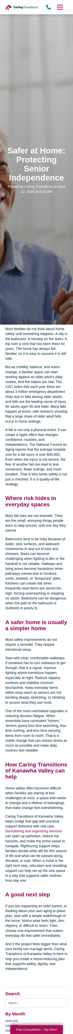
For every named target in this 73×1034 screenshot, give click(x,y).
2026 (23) (11, 1020)
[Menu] (59, 7)
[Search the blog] (36, 1003)
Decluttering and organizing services (33, 831)
